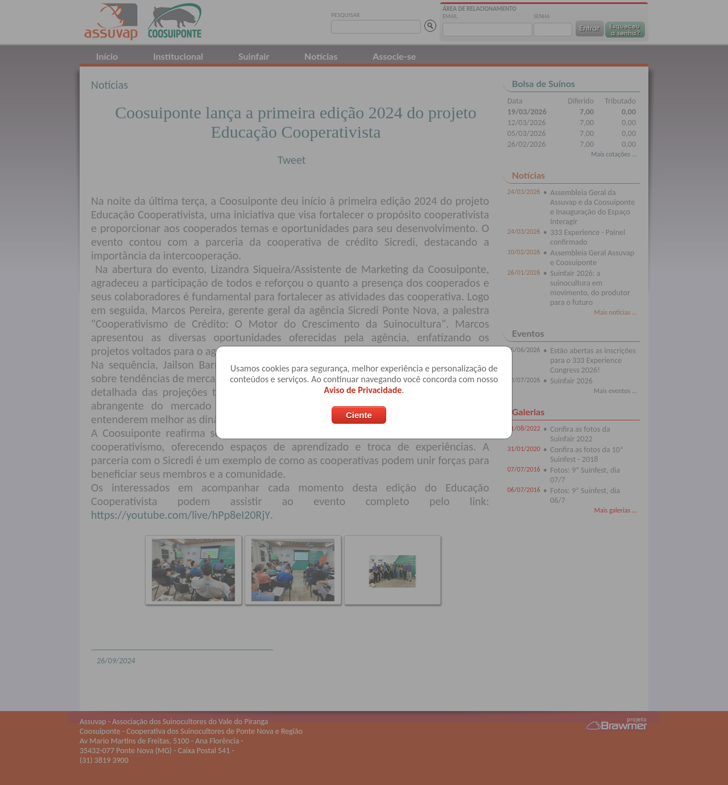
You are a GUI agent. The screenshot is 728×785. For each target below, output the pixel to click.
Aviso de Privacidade (363, 390)
